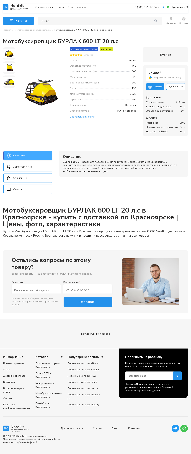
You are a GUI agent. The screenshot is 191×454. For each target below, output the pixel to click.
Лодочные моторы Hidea (82, 382)
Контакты (81, 7)
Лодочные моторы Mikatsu (83, 363)
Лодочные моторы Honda (83, 388)
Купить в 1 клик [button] (176, 86)
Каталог (18, 20)
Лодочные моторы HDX (82, 376)
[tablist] (28, 172)
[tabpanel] (123, 164)
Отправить (88, 302)
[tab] (27, 155)
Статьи (61, 7)
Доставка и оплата (45, 7)
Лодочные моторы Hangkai (83, 369)
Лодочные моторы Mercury (83, 404)
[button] (165, 77)
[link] (83, 30)
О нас (70, 7)
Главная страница (13, 363)
